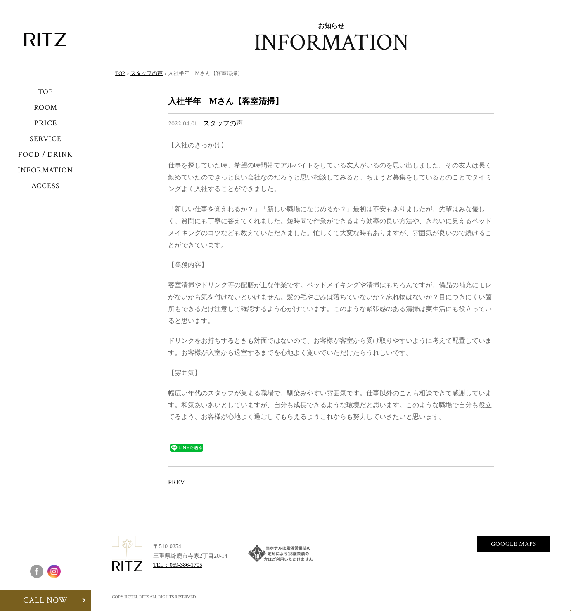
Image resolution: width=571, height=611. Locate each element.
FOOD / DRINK (45, 154)
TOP (45, 92)
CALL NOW (45, 600)
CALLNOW (542, 582)
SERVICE (46, 139)
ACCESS (45, 186)
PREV (176, 482)
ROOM (45, 107)
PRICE (45, 123)
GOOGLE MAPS (513, 544)
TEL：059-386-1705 (177, 565)
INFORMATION (45, 170)
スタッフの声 (223, 123)
